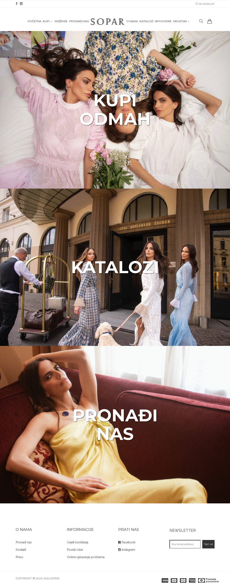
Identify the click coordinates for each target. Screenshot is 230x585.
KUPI (46, 21)
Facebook (128, 542)
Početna (34, 21)
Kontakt (21, 549)
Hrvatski (180, 21)
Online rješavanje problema (86, 557)
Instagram (128, 549)
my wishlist (205, 4)
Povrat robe (75, 549)
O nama (132, 21)
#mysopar (163, 21)
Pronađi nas (79, 21)
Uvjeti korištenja (77, 542)
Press (19, 557)
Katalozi (146, 21)
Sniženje (60, 21)
